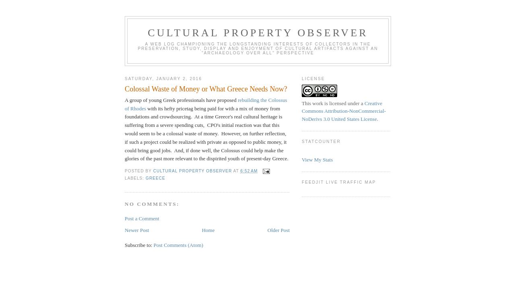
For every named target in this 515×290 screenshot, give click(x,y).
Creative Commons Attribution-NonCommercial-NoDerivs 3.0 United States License (344, 111)
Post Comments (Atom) (179, 245)
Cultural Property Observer (258, 33)
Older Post (279, 230)
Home (208, 230)
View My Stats (317, 160)
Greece (155, 178)
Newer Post (137, 230)
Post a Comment (142, 218)
